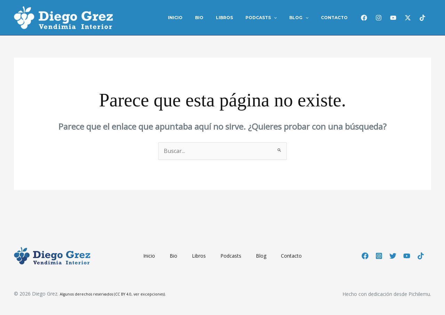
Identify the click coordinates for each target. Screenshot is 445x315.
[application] (284, 17)
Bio (218, 17)
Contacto (336, 17)
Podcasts (271, 17)
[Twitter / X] (408, 18)
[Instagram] (378, 18)
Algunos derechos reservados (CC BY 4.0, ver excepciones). (113, 294)
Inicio (198, 17)
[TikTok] (422, 18)
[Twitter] (392, 255)
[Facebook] (364, 18)
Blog (305, 17)
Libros (239, 17)
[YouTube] (406, 255)
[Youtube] (393, 18)
